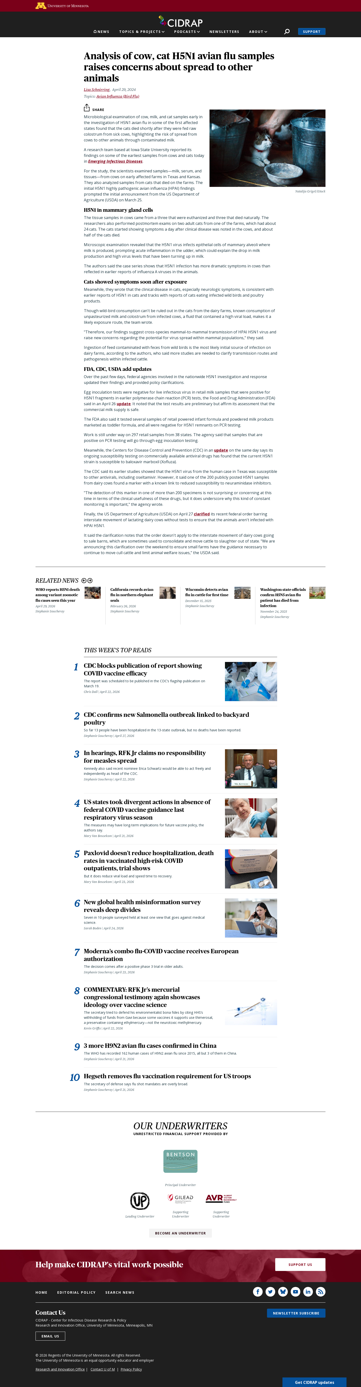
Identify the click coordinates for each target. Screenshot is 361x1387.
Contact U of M (103, 1370)
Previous (84, 580)
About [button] (256, 31)
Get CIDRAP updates (314, 1382)
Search (287, 31)
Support (312, 31)
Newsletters (224, 31)
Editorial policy (76, 1293)
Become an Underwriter (180, 1234)
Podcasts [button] (185, 31)
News (103, 31)
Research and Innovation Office (60, 1370)
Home (42, 1293)
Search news (120, 1293)
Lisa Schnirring (96, 89)
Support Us (300, 1265)
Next (90, 580)
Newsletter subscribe (296, 1314)
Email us (50, 1337)
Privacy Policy (131, 1370)
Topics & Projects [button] (140, 31)
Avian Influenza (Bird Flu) (117, 96)
